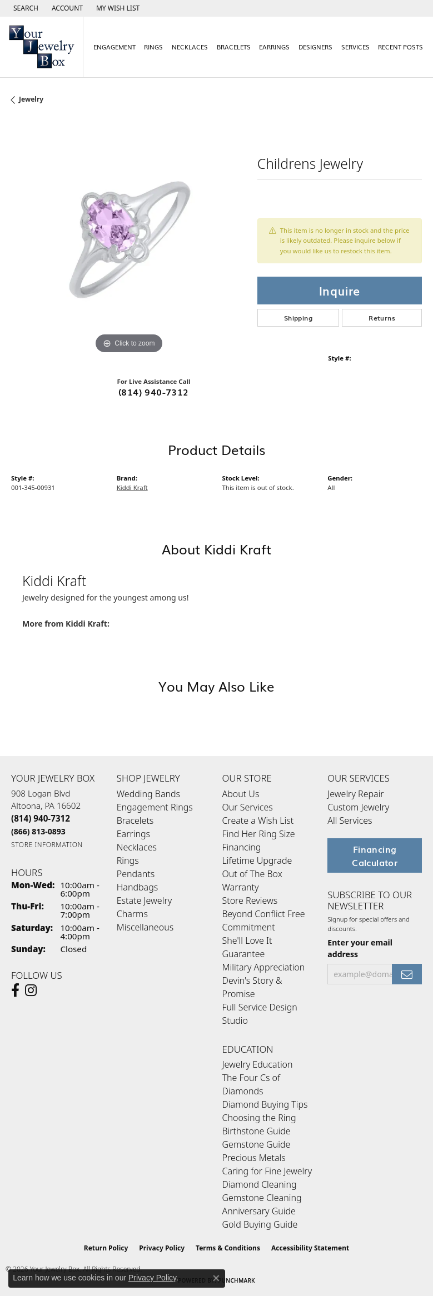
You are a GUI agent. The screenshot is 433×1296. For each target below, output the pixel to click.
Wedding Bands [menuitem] (148, 794)
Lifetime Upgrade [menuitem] (257, 860)
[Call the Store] (40, 818)
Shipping (298, 318)
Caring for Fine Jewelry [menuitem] (267, 1171)
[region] (128, 239)
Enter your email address (359, 948)
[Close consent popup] (216, 1278)
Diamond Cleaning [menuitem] (259, 1184)
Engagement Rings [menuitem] (155, 807)
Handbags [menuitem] (137, 887)
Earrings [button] (274, 46)
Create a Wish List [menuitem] (258, 820)
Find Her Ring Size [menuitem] (258, 834)
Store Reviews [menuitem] (250, 900)
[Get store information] (47, 844)
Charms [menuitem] (132, 914)
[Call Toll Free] (38, 831)
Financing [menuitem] (241, 847)
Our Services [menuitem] (247, 807)
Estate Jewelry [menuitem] (144, 900)
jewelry (31, 99)
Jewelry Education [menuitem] (257, 1064)
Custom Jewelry (358, 807)
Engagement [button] (114, 46)
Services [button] (355, 46)
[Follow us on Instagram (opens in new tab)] (31, 990)
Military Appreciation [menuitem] (263, 967)
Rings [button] (153, 46)
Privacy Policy (162, 1248)
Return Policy (106, 1248)
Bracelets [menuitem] (135, 820)
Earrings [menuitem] (133, 834)
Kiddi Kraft (132, 487)
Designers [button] (315, 46)
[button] (24, 8)
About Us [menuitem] (241, 794)
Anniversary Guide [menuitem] (259, 1211)
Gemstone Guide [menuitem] (256, 1144)
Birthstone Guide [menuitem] (256, 1131)
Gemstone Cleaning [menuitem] (262, 1198)
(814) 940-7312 (153, 391)
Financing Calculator (374, 855)
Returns (382, 318)
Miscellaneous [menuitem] (145, 927)
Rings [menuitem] (128, 860)
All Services (349, 820)
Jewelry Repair (355, 794)
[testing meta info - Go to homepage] (41, 47)
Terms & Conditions (228, 1248)
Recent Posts (400, 46)
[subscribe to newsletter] (407, 974)
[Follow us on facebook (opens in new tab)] (15, 990)
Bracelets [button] (234, 46)
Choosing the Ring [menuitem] (259, 1118)
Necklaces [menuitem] (137, 847)
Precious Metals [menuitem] (254, 1158)
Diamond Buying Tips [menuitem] (265, 1104)
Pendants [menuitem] (136, 874)
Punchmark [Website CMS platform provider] (236, 1280)
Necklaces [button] (190, 46)
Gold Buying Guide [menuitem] (260, 1224)
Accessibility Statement (310, 1248)
